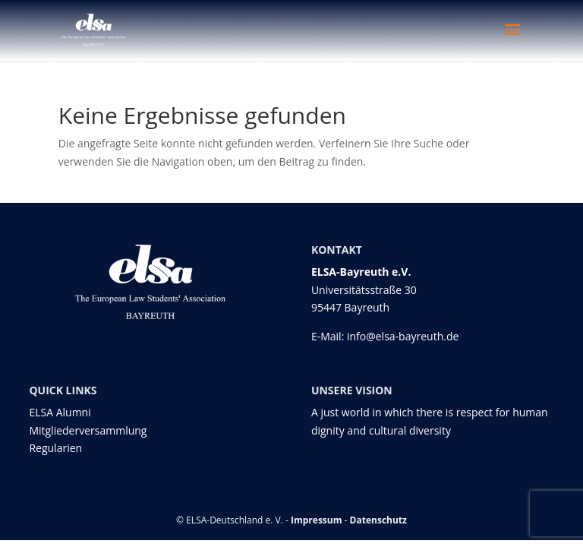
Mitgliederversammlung (88, 430)
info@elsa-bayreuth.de (403, 336)
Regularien (55, 448)
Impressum (316, 520)
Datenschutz (378, 520)
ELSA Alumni (59, 412)
